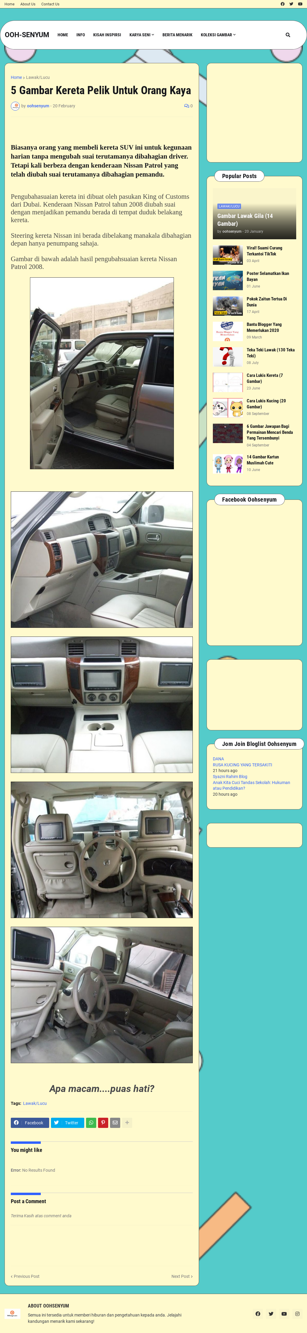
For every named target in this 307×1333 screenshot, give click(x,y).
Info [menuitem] (80, 34)
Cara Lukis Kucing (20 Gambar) (266, 404)
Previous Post (27, 1276)
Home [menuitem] (63, 34)
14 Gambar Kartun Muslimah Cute (263, 460)
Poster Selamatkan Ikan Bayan (268, 276)
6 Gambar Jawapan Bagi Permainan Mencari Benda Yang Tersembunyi (270, 432)
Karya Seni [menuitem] (140, 34)
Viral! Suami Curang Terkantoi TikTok (264, 251)
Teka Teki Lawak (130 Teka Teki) (271, 353)
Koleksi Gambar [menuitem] (216, 34)
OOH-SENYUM (27, 35)
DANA (218, 758)
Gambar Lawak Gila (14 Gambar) (245, 219)
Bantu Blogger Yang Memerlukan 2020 (264, 327)
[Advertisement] (254, 112)
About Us (27, 4)
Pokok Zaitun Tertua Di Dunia (267, 302)
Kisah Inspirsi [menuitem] (107, 34)
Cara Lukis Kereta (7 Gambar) (265, 378)
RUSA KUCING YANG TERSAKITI (242, 764)
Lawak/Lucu (38, 77)
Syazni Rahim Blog (230, 776)
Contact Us (50, 4)
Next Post (180, 1276)
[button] (288, 35)
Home (9, 4)
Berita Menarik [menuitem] (177, 34)
